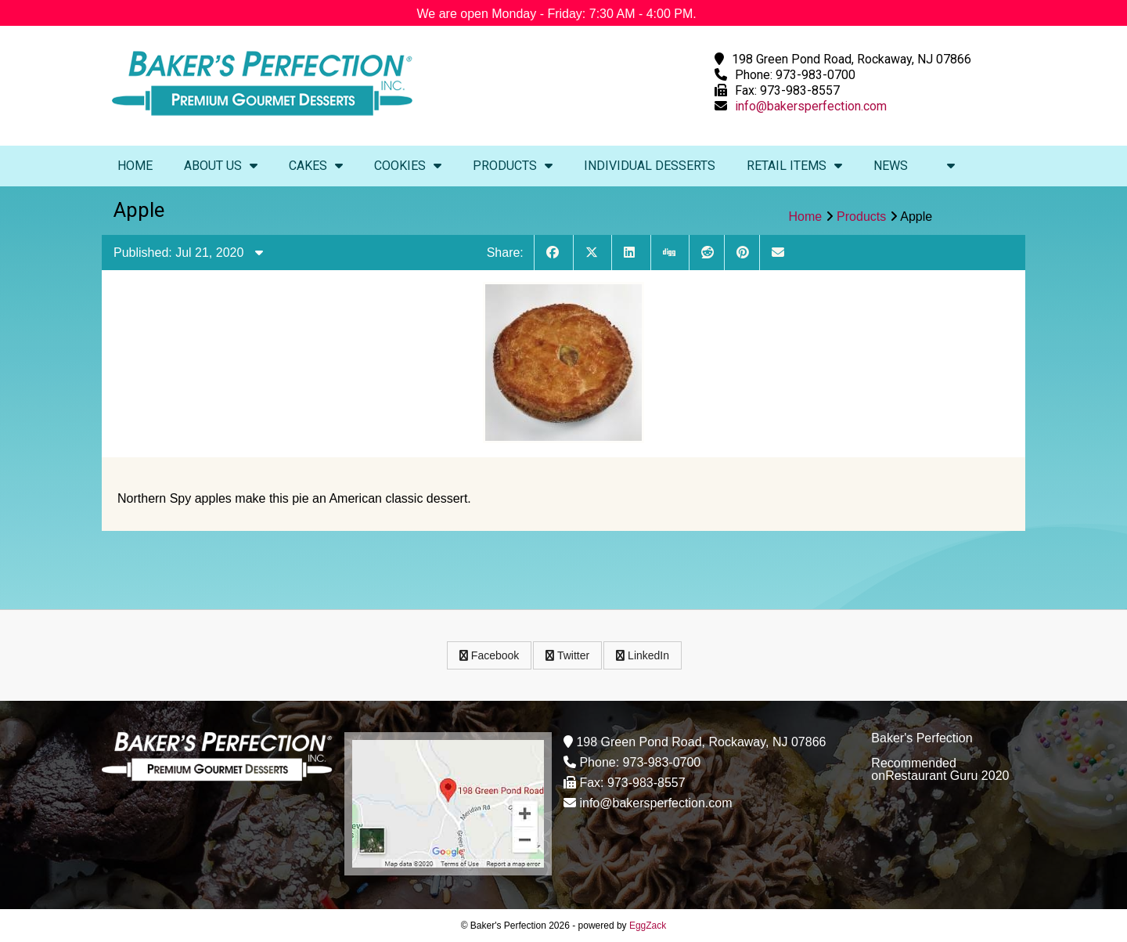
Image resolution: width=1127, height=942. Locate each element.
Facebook (489, 655)
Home (135, 165)
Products (513, 165)
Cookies (407, 165)
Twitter (567, 655)
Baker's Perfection (921, 738)
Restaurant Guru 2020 (947, 775)
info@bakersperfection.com (811, 106)
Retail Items (794, 165)
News (890, 165)
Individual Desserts (649, 165)
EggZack (647, 925)
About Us (220, 165)
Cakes (316, 165)
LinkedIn (642, 655)
